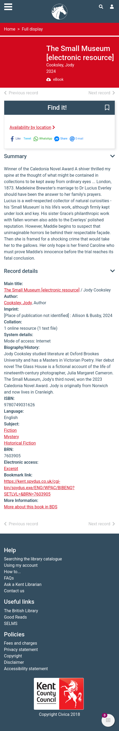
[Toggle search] (101, 7)
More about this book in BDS (30, 506)
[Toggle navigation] (8, 6)
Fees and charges (20, 643)
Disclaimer (14, 662)
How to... (12, 571)
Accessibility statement (26, 668)
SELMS (10, 623)
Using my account (21, 565)
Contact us (14, 590)
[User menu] (112, 7)
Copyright (13, 655)
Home (9, 29)
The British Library (21, 610)
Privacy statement (21, 649)
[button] (107, 108)
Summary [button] (15, 156)
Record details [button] (21, 271)
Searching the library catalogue (33, 558)
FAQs (9, 578)
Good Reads (15, 617)
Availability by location (32, 127)
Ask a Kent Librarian (23, 584)
